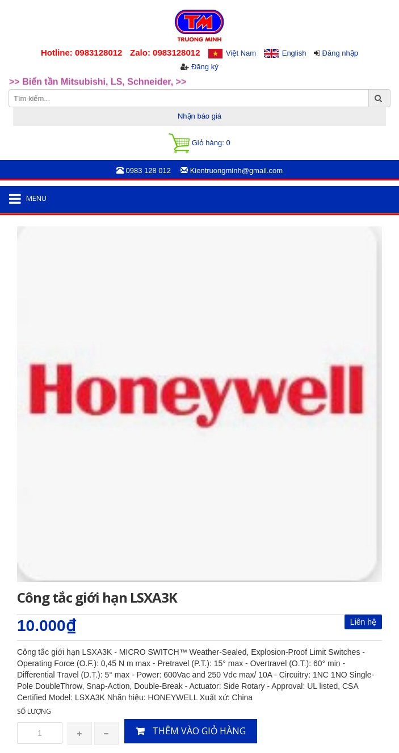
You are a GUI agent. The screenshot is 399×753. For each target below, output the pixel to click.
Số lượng (34, 711)
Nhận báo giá (199, 116)
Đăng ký (205, 66)
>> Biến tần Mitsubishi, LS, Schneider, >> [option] (97, 86)
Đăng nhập (340, 53)
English (294, 53)
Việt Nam (241, 53)
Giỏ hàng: (199, 143)
